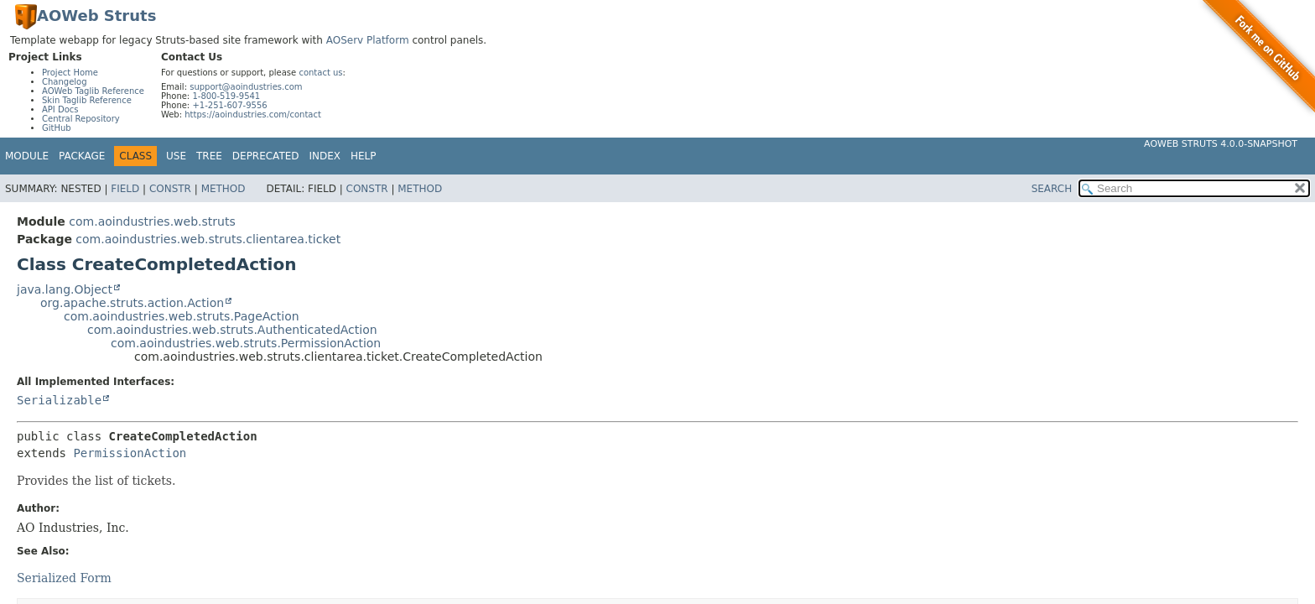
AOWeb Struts (96, 15)
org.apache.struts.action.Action (132, 303)
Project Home (70, 72)
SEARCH (1052, 189)
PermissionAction (129, 453)
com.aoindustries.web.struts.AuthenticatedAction (232, 329)
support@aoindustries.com (246, 86)
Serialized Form (64, 578)
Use (176, 156)
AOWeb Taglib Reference (93, 91)
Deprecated (265, 156)
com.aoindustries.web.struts (152, 221)
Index (325, 156)
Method (223, 189)
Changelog (64, 81)
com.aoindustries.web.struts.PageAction (181, 316)
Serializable (59, 400)
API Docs (60, 109)
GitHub (56, 128)
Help (364, 156)
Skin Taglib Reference (87, 100)
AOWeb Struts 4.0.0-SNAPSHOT (1220, 143)
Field (125, 189)
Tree (209, 156)
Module (27, 156)
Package (82, 156)
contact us (320, 72)
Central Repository (81, 118)
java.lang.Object (64, 289)
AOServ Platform (367, 40)
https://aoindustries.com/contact (253, 114)
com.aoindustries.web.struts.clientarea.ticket (207, 239)
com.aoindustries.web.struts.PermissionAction (246, 343)
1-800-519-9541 (226, 96)
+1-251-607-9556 (229, 105)
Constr (170, 189)
